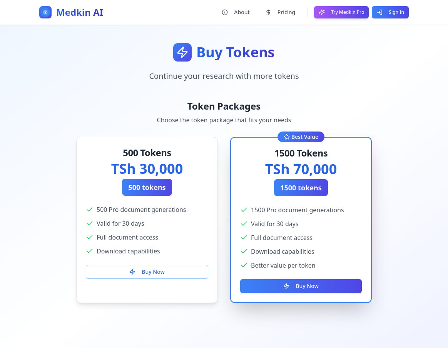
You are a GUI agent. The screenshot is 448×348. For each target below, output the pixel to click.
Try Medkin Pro (341, 12)
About (236, 12)
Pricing (280, 12)
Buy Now (146, 271)
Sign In (390, 12)
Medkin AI (79, 12)
